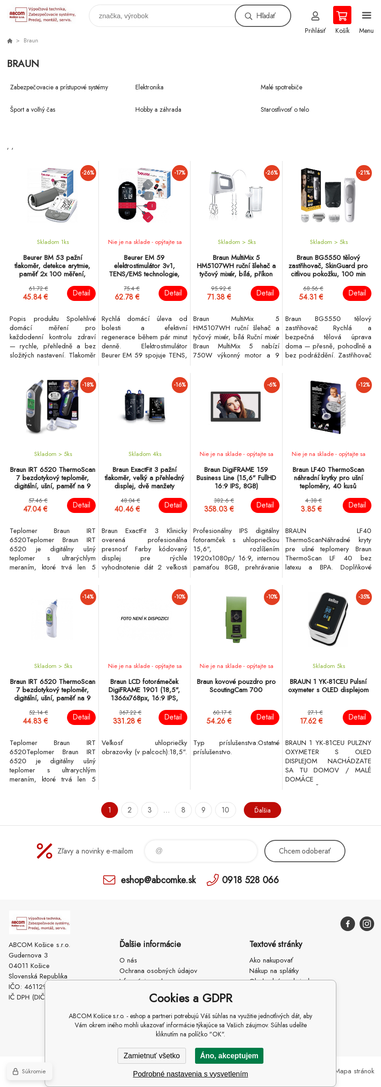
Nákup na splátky (274, 971)
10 (223, 810)
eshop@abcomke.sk (158, 880)
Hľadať (265, 15)
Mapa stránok (354, 1071)
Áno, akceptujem (229, 1056)
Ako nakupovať (271, 960)
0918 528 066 (250, 880)
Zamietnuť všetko (152, 1056)
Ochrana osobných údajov (158, 971)
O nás (128, 960)
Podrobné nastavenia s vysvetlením (190, 1074)
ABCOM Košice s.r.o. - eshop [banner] (47, 13)
